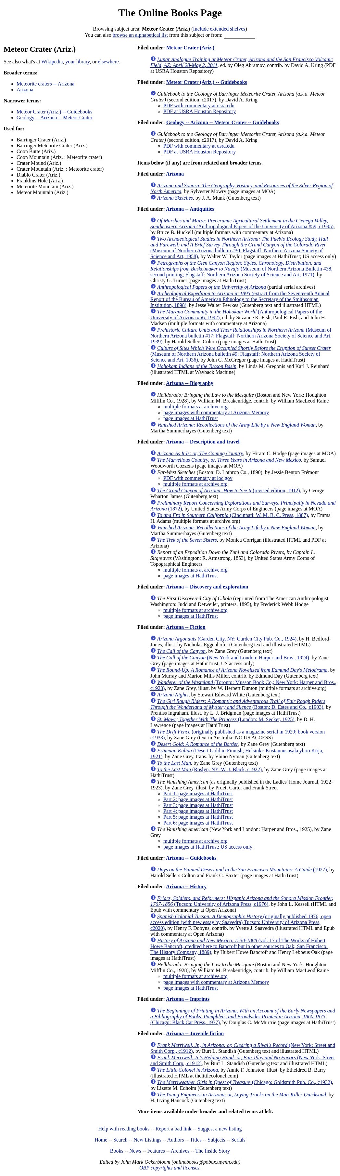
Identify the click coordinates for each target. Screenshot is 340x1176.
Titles (196, 1140)
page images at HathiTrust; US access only (207, 847)
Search (120, 1140)
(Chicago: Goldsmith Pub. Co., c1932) (244, 1082)
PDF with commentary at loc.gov (198, 478)
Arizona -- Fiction (186, 627)
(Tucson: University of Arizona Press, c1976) (241, 901)
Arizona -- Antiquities (190, 209)
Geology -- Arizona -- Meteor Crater (54, 117)
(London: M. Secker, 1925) (226, 719)
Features (156, 1151)
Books (116, 1151)
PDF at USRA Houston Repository (199, 111)
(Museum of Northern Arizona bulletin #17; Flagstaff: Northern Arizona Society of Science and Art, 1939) (241, 335)
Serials (238, 1140)
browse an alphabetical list (140, 35)
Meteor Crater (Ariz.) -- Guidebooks (54, 111)
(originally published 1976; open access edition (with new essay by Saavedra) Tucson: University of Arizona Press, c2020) (240, 922)
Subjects (216, 1140)
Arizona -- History (186, 886)
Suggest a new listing (219, 1128)
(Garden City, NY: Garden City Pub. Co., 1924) (226, 638)
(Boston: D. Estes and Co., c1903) (237, 704)
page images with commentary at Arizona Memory (216, 412)
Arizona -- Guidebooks (191, 858)
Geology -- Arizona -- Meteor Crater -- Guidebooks (222, 122)
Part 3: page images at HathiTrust (198, 805)
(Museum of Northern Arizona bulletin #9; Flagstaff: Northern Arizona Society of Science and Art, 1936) (240, 354)
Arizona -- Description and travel (203, 441)
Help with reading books (123, 1128)
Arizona (25, 89)
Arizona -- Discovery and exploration (207, 586)
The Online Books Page (170, 13)
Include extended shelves (219, 29)
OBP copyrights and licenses (169, 1167)
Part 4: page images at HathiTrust (198, 811)
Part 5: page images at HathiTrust (198, 817)
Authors (175, 1140)
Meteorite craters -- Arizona (45, 83)
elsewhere (108, 61)
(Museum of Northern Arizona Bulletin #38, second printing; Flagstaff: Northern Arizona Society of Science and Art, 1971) (241, 268)
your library (77, 61)
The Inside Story (212, 1151)
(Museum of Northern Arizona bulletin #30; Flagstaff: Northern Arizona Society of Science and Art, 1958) (239, 247)
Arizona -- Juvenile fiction (195, 1033)
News (135, 1151)
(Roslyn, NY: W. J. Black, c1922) (209, 769)
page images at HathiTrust (190, 418)
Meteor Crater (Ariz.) (190, 47)
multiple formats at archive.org (195, 406)
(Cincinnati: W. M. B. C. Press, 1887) (232, 515)
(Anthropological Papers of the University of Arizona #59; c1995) (242, 223)
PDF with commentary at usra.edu (198, 105)
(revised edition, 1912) (228, 490)
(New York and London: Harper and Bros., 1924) (233, 657)
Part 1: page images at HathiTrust (198, 793)
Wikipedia (52, 61)
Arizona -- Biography (189, 383)
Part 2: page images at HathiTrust (198, 799)
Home (100, 1140)
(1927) (242, 869)
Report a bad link (174, 1128)
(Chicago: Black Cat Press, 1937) (242, 1016)
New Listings (147, 1140)
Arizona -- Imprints (187, 999)
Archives (179, 1151)
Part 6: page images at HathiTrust (198, 823)
